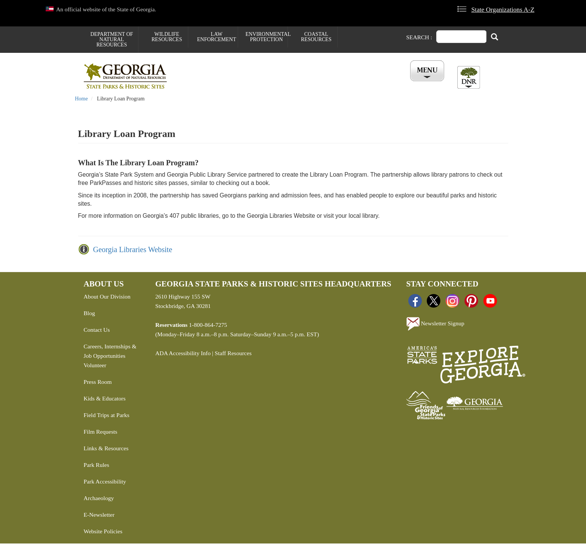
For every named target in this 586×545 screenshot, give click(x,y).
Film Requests (100, 433)
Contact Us (97, 331)
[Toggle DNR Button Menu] (468, 77)
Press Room (98, 383)
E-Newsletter (99, 516)
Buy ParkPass (335, 83)
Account (424, 83)
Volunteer (95, 366)
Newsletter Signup (435, 325)
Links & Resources (106, 449)
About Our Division (107, 298)
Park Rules (96, 466)
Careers (292, 83)
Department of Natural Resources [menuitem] (111, 39)
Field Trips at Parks (106, 416)
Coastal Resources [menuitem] (316, 36)
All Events (383, 83)
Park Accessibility (105, 483)
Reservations (248, 83)
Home (81, 100)
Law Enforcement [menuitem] (216, 36)
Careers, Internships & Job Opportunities (110, 352)
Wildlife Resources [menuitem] (167, 36)
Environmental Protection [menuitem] (267, 36)
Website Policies (103, 533)
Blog (89, 314)
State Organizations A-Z (502, 9)
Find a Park (200, 83)
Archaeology (99, 499)
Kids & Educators (105, 400)
